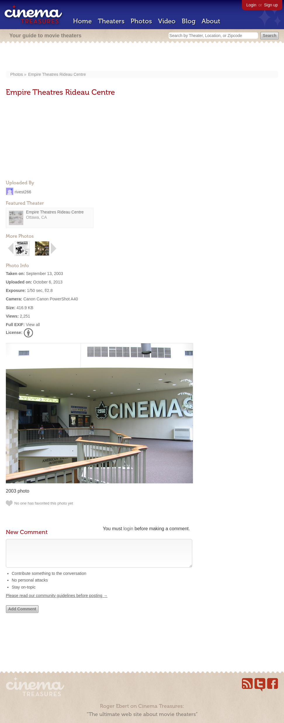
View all (33, 324)
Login (251, 5)
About (211, 21)
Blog (188, 21)
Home (82, 21)
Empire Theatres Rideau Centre (57, 74)
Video (167, 21)
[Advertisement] (142, 57)
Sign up (271, 5)
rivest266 (23, 191)
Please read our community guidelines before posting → (57, 601)
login (128, 528)
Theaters (111, 21)
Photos (141, 21)
